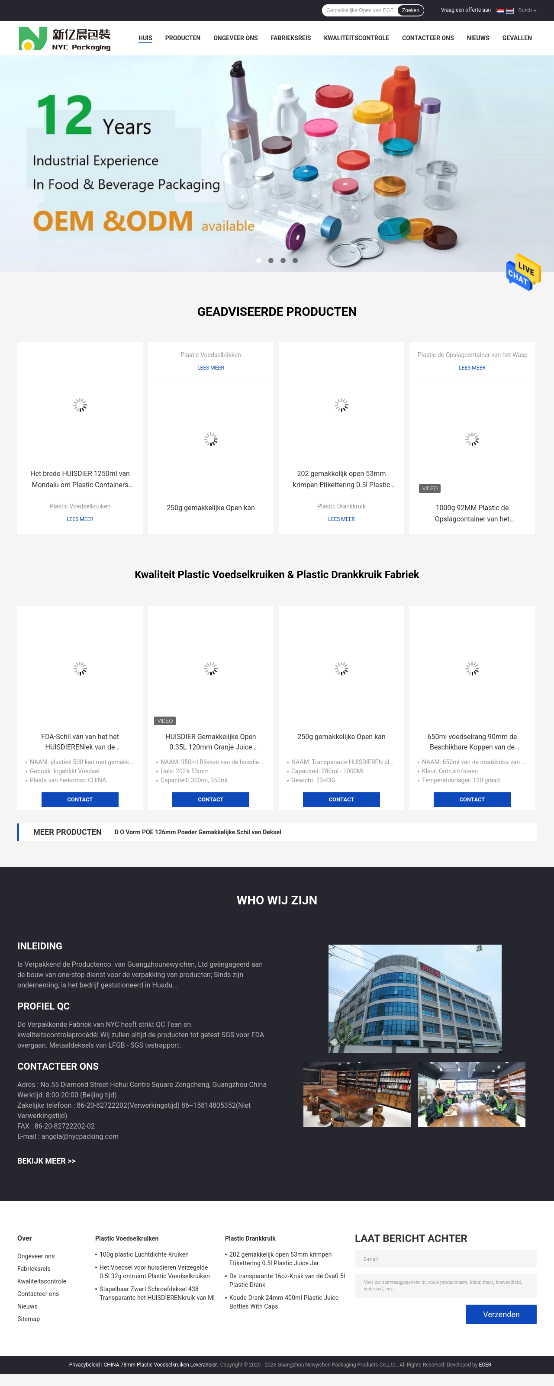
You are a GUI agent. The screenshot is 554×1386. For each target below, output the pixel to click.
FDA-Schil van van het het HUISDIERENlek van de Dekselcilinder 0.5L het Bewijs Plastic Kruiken (80, 742)
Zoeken (410, 10)
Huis (145, 38)
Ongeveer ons (235, 38)
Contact (80, 799)
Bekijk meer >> (46, 1160)
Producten (182, 38)
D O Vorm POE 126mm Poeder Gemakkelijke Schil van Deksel (198, 832)
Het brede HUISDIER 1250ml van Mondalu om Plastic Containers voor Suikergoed (80, 480)
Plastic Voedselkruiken (80, 506)
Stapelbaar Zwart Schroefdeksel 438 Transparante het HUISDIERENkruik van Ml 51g (157, 1295)
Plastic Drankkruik (341, 506)
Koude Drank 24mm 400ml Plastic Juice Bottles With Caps (283, 1302)
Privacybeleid (84, 1365)
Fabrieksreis (291, 38)
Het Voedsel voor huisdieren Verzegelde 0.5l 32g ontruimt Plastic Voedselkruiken (155, 1272)
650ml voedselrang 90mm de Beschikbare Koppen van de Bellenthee (472, 742)
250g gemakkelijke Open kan (211, 508)
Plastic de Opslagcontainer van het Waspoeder (480, 354)
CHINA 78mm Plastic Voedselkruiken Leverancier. (161, 1365)
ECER (485, 1365)
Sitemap (28, 1318)
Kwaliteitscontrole (356, 38)
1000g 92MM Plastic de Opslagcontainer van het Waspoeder (472, 514)
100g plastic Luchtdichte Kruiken (144, 1254)
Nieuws (478, 38)
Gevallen (517, 38)
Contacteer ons (428, 38)
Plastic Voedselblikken (210, 354)
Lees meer (80, 519)
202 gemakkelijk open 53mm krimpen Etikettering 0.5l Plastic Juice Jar (341, 480)
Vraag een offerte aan (466, 10)
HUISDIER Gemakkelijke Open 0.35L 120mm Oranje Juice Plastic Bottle (210, 742)
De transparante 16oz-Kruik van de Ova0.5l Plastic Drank (287, 1280)
